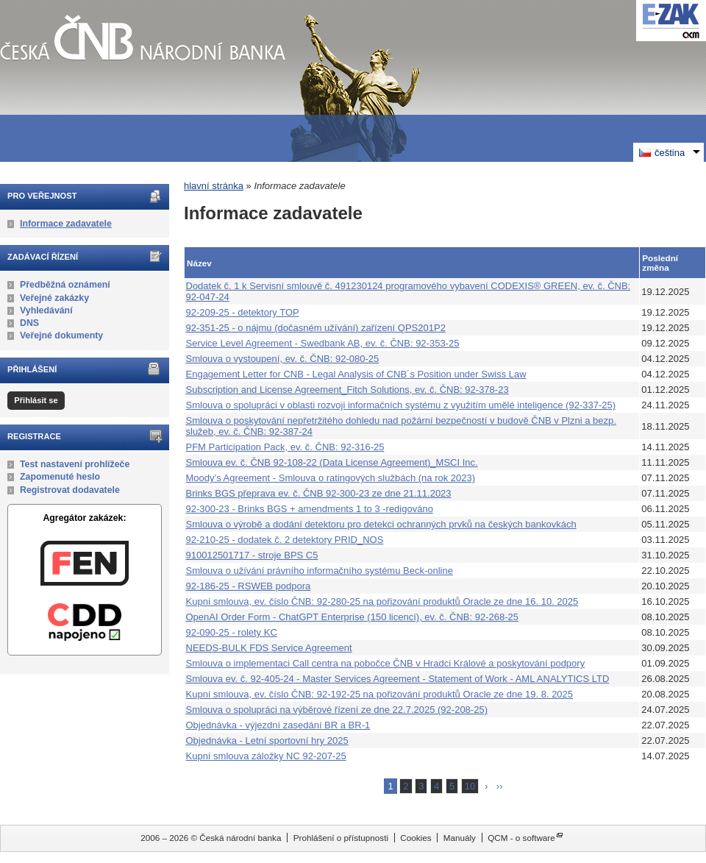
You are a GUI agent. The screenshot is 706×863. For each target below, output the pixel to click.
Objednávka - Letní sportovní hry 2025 (267, 740)
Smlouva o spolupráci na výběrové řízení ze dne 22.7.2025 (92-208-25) (337, 709)
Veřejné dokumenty (61, 335)
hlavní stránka (213, 185)
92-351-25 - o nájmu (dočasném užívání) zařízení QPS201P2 (316, 327)
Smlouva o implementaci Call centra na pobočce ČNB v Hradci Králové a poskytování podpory (385, 663)
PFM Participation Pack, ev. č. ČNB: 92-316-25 (285, 446)
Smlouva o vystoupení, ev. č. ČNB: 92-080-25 (282, 358)
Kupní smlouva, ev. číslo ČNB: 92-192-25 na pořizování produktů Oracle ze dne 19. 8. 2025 (380, 694)
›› (499, 786)
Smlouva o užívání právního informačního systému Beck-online (319, 570)
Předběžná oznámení (65, 285)
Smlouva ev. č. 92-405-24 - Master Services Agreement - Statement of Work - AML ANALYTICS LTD (398, 678)
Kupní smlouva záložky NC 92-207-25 (266, 755)
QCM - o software (521, 837)
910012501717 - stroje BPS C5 (252, 555)
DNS (29, 323)
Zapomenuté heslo (60, 477)
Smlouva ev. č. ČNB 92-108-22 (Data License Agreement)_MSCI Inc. (332, 462)
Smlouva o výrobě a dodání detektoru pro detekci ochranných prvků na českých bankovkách (381, 524)
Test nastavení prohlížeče (74, 464)
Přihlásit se (35, 400)
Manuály (459, 837)
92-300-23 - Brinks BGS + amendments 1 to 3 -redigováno (309, 508)
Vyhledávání (46, 310)
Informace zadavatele (66, 224)
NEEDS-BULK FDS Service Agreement (269, 647)
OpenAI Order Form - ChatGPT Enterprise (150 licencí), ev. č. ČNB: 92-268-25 (352, 616)
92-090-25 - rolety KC (231, 632)
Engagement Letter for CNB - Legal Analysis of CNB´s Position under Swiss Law (356, 374)
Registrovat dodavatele (70, 490)
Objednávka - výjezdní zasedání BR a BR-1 (278, 725)
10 (470, 786)
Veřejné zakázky (54, 298)
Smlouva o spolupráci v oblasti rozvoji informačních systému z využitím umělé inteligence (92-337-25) (401, 405)
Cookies (415, 837)
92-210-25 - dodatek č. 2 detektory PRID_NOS (285, 539)
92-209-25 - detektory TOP (242, 312)
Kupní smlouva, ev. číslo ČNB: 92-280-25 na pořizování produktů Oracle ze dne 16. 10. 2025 (382, 601)
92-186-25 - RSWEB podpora (248, 586)
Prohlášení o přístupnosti (340, 837)
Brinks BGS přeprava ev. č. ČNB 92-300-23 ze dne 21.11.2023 (319, 493)
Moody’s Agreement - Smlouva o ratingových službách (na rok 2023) (331, 477)
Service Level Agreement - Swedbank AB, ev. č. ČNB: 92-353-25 (323, 343)
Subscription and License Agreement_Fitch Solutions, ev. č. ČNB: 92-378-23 (347, 389)
